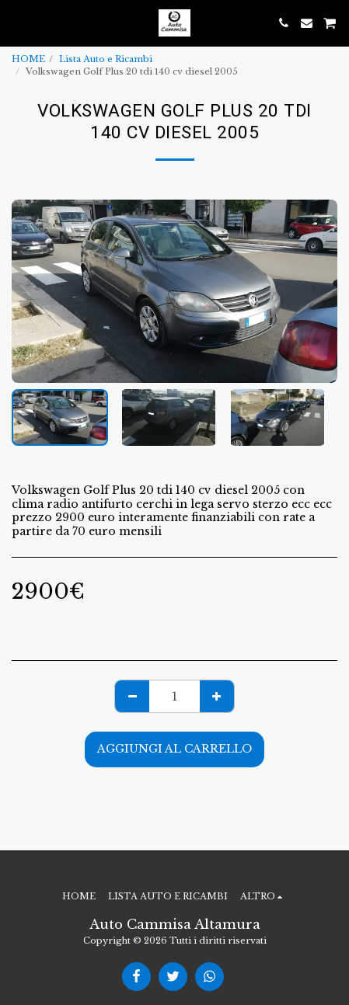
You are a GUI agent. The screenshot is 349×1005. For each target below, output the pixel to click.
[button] (17, 22)
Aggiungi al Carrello (174, 749)
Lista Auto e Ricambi (105, 59)
